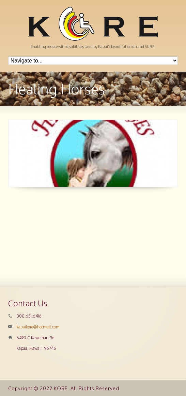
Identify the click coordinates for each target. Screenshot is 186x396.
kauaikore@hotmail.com (38, 326)
